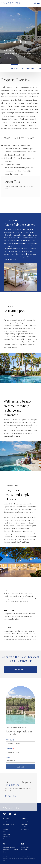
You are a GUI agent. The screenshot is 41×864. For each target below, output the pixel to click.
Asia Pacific (6, 834)
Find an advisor (20, 670)
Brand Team (24, 849)
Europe (5, 839)
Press (4, 852)
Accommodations (28, 68)
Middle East (6, 836)
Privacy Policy (26, 857)
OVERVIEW (14, 68)
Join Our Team (25, 847)
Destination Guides (26, 822)
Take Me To (24, 827)
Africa (5, 827)
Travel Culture (25, 829)
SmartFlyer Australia (9, 847)
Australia (5, 829)
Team (22, 844)
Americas (6, 822)
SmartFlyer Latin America (10, 849)
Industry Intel (24, 824)
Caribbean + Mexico (9, 824)
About (5, 844)
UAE (4, 831)
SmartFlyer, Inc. (18, 857)
